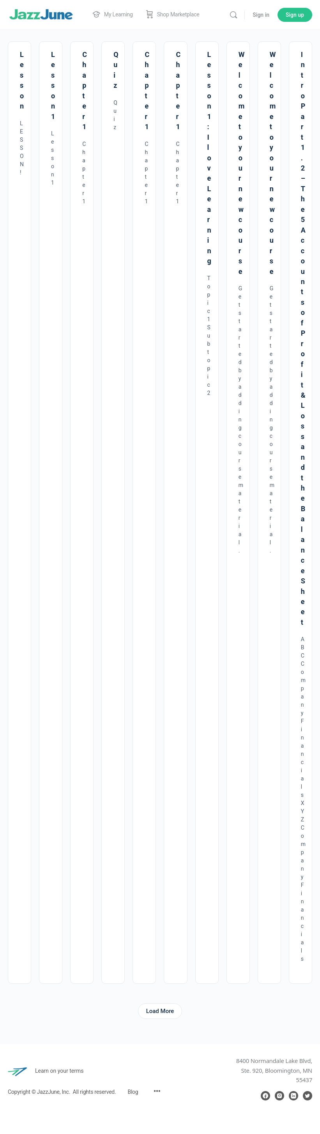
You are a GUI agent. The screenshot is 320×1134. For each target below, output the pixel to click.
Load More (160, 1011)
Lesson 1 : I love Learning (209, 157)
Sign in (261, 15)
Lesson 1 (53, 85)
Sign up (295, 15)
